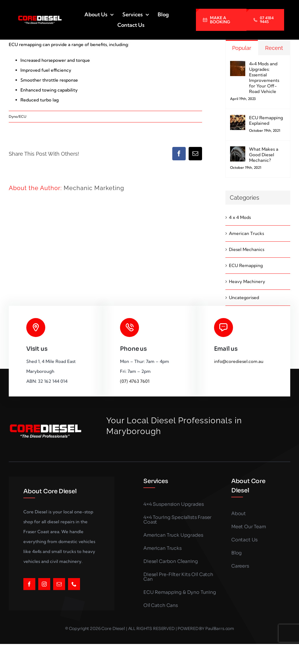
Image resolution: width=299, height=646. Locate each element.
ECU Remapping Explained (266, 120)
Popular (241, 48)
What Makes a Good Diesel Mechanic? (263, 154)
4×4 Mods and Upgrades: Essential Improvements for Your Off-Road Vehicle (264, 77)
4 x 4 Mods (240, 217)
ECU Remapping (246, 265)
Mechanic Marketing (94, 188)
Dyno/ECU (17, 116)
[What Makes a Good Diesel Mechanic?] (237, 151)
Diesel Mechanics (246, 249)
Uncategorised (244, 297)
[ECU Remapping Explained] (237, 119)
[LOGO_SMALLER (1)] (40, 17)
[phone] (74, 584)
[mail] (59, 584)
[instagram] (44, 584)
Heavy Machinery (247, 281)
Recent (274, 48)
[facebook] (29, 584)
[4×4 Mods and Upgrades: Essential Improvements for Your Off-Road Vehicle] (237, 66)
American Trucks (246, 233)
